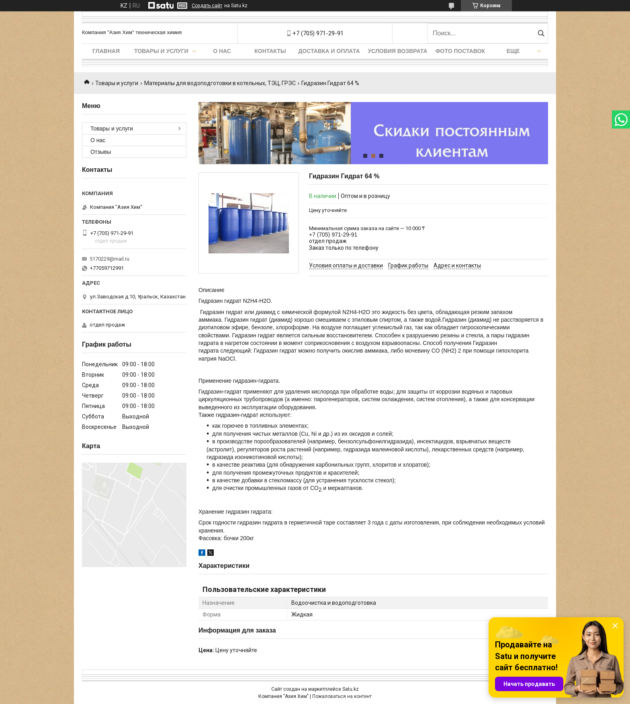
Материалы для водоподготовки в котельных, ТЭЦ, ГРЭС (220, 83)
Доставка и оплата (329, 51)
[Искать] (541, 33)
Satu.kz (350, 689)
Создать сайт (207, 5)
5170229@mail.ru (109, 259)
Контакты (270, 51)
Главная (106, 51)
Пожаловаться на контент (342, 696)
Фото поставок (460, 51)
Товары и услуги (161, 51)
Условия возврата (398, 51)
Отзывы (100, 152)
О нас (222, 51)
